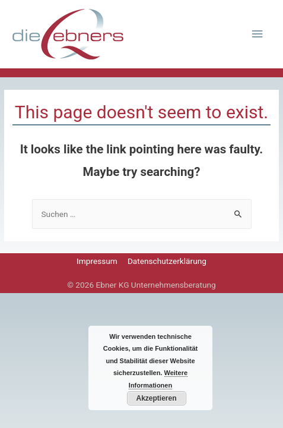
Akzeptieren (156, 398)
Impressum (97, 261)
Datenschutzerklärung (167, 261)
